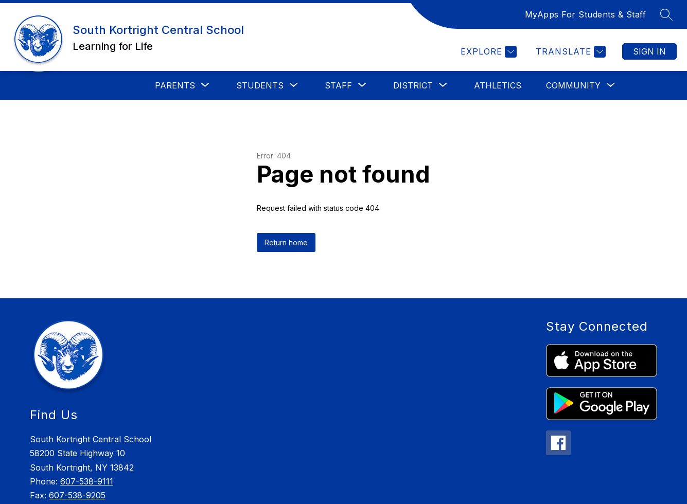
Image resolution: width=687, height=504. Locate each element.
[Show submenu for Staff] (338, 85)
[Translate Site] (569, 51)
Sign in (649, 51)
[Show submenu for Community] (573, 85)
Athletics (497, 85)
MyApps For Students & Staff (585, 14)
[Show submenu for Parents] (175, 85)
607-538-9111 (86, 481)
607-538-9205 (77, 495)
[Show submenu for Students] (260, 85)
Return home (286, 242)
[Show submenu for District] (413, 85)
